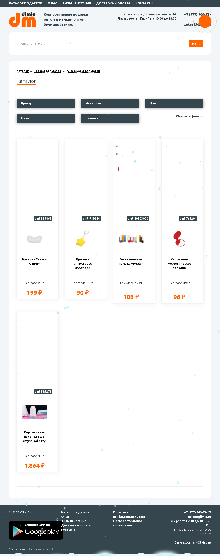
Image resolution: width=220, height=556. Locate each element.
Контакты (144, 3)
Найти (196, 43)
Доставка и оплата (113, 3)
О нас (52, 3)
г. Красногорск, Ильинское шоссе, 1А (148, 14)
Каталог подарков (25, 3)
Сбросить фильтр (189, 116)
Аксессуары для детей (83, 70)
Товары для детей (47, 70)
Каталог (23, 70)
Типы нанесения (77, 3)
